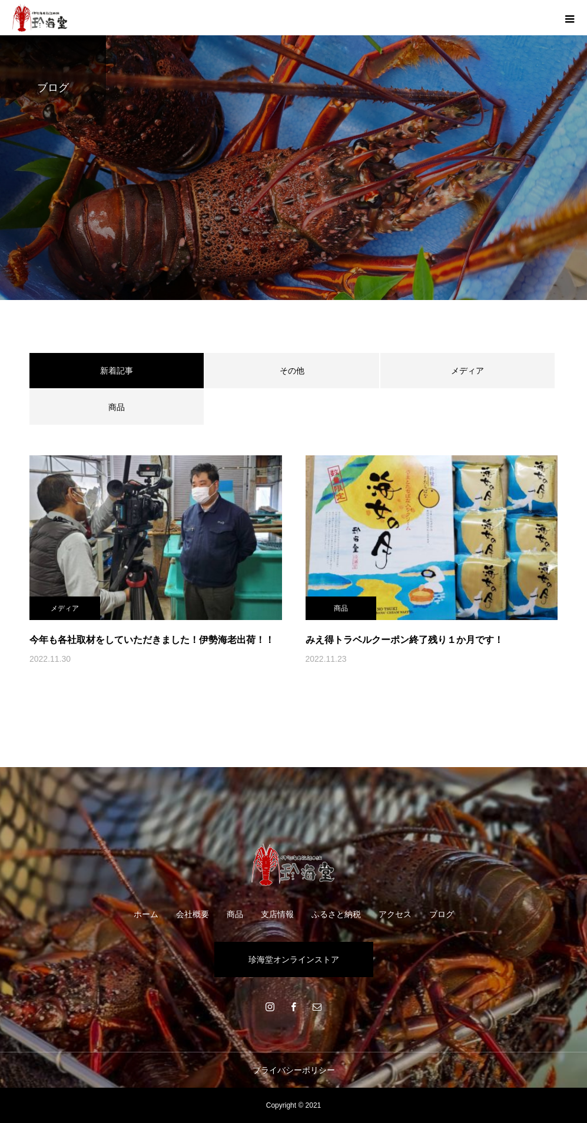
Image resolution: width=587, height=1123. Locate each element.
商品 (116, 407)
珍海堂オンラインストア (293, 959)
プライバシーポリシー (294, 1070)
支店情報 (277, 914)
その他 (292, 370)
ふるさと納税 (336, 914)
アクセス (395, 914)
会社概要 (192, 914)
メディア (467, 370)
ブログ (441, 914)
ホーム (146, 914)
